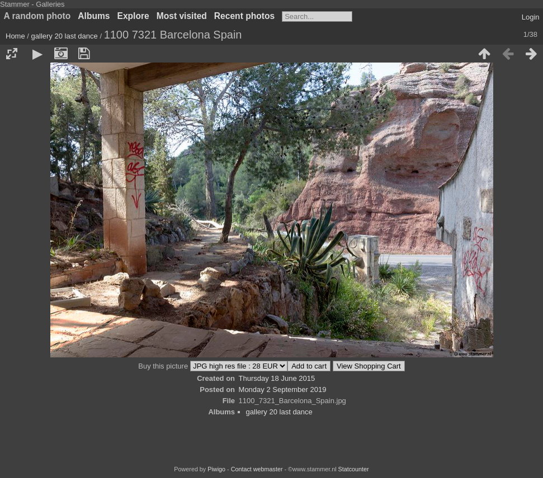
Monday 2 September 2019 (283, 389)
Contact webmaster (257, 469)
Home (15, 36)
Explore (133, 16)
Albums (94, 16)
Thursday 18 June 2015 (277, 378)
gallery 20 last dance (64, 36)
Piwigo (216, 469)
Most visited (182, 16)
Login (531, 17)
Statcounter (353, 469)
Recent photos (244, 16)
